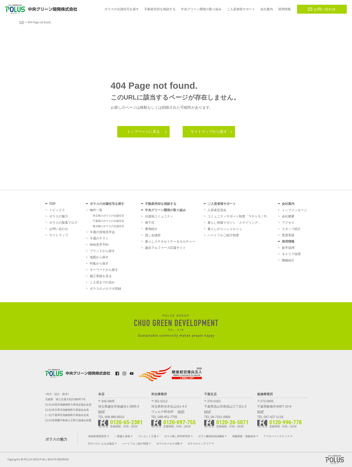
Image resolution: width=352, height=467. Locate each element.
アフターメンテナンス (277, 436)
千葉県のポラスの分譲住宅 (108, 220)
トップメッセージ (294, 210)
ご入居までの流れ (102, 282)
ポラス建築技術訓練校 (211, 436)
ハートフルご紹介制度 (223, 235)
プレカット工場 (147, 436)
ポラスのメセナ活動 (168, 443)
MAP (101, 412)
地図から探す (99, 257)
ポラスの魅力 (58, 216)
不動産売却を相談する (160, 204)
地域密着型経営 (97, 436)
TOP (52, 204)
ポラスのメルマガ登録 (105, 288)
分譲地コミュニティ (159, 216)
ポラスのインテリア (199, 443)
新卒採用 (288, 248)
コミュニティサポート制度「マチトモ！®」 (239, 216)
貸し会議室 (153, 235)
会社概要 (288, 216)
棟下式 (149, 222)
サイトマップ (58, 235)
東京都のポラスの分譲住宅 (108, 226)
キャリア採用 (291, 254)
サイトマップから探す (209, 131)
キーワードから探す (104, 270)
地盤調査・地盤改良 (244, 436)
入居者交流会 (217, 210)
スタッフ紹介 (291, 229)
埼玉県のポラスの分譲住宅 (108, 215)
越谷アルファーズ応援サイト (165, 248)
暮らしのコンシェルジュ (225, 229)
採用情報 (288, 241)
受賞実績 (288, 235)
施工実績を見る (101, 276)
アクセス (288, 222)
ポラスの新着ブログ (63, 222)
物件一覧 (96, 210)
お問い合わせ (322, 9)
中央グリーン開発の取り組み (165, 210)
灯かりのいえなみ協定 (101, 443)
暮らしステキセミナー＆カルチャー (170, 241)
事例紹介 (151, 229)
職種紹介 (288, 260)
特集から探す (99, 263)
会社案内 (288, 204)
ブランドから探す (102, 251)
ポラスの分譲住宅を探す (107, 204)
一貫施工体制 (122, 436)
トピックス (57, 210)
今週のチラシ (99, 238)
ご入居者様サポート (222, 204)
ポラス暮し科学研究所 (177, 436)
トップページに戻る (143, 131)
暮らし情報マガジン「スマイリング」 (234, 222)
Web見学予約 (99, 244)
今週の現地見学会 (102, 232)
